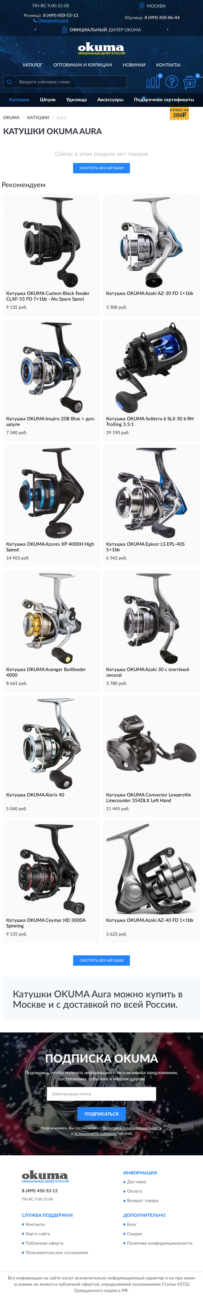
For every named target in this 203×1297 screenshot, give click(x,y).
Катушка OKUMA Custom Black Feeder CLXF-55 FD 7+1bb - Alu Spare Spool (48, 296)
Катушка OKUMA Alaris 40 (35, 795)
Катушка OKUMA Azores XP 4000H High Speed (50, 547)
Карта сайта (38, 1234)
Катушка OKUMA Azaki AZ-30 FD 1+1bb (149, 293)
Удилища (76, 99)
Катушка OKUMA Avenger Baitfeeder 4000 (46, 672)
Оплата (134, 1191)
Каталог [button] (33, 65)
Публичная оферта (44, 1243)
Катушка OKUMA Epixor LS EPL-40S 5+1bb (145, 547)
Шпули (48, 99)
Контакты (168, 65)
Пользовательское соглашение (57, 1253)
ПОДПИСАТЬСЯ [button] (102, 1114)
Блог (132, 1224)
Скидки (134, 1234)
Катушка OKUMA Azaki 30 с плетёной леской (147, 672)
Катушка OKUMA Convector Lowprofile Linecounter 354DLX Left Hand (148, 798)
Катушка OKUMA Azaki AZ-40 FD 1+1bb (149, 920)
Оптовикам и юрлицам (82, 65)
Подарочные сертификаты (164, 99)
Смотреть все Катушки (101, 168)
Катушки (19, 99)
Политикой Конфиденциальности (132, 1128)
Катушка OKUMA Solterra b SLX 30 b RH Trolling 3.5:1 (150, 422)
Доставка (136, 1182)
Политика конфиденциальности (159, 1243)
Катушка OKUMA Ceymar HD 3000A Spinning (45, 923)
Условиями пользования (95, 1134)
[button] (50, 20)
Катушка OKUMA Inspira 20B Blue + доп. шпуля (50, 422)
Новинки (134, 65)
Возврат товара (142, 1201)
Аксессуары (110, 99)
